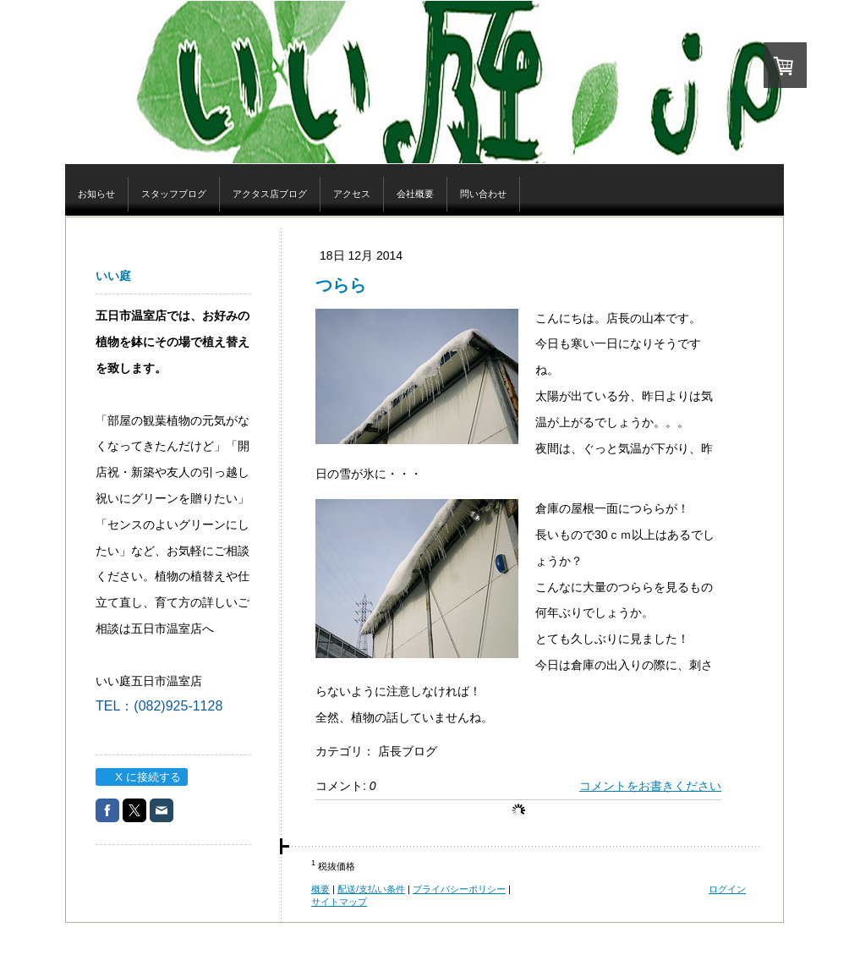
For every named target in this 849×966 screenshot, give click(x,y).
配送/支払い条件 (371, 889)
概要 (320, 889)
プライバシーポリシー (459, 889)
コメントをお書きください (650, 786)
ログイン (727, 889)
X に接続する (141, 777)
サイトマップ (339, 902)
